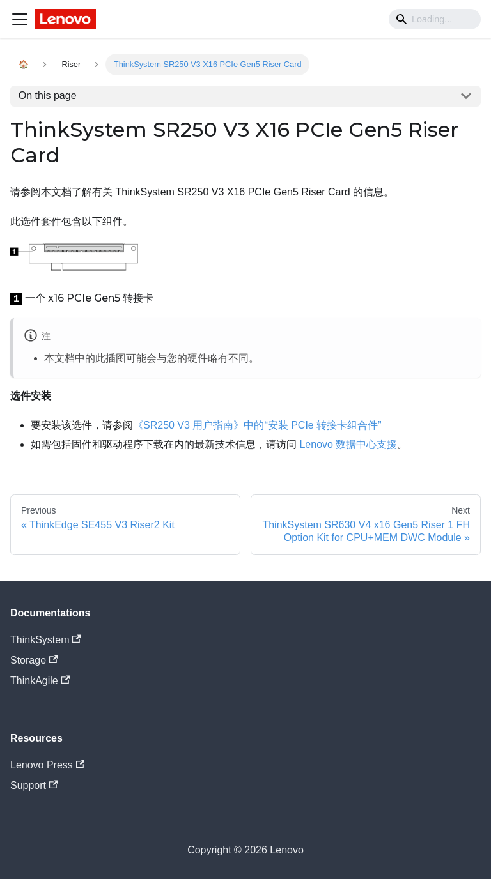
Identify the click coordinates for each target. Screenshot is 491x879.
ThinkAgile (40, 680)
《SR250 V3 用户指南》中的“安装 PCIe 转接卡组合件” (257, 425)
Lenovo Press (47, 765)
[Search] (435, 19)
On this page (48, 95)
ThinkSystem (45, 639)
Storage (34, 660)
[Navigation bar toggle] (19, 19)
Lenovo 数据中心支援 (348, 444)
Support (34, 785)
